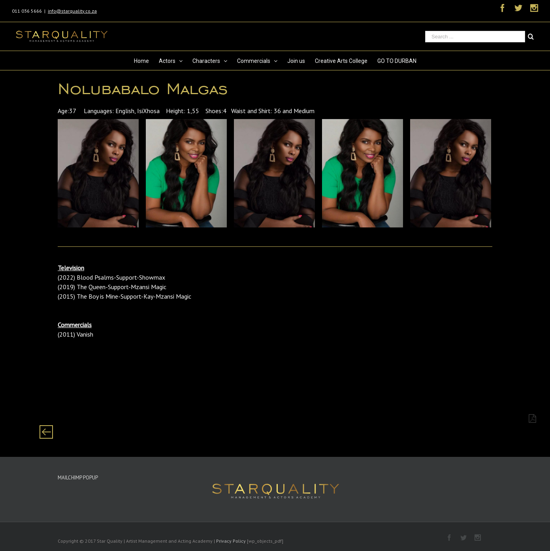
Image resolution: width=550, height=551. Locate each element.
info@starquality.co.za (72, 11)
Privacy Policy (231, 541)
